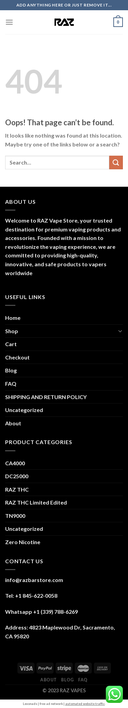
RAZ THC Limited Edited (36, 502)
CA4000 (15, 463)
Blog (11, 370)
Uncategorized (24, 410)
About (13, 423)
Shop (11, 331)
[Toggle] (120, 331)
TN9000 (15, 515)
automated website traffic (85, 704)
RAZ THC (17, 489)
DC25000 (16, 476)
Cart (11, 344)
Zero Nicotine (22, 542)
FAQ (10, 383)
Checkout (17, 357)
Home (12, 317)
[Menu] (9, 22)
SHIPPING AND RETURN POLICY (46, 397)
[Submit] (116, 162)
